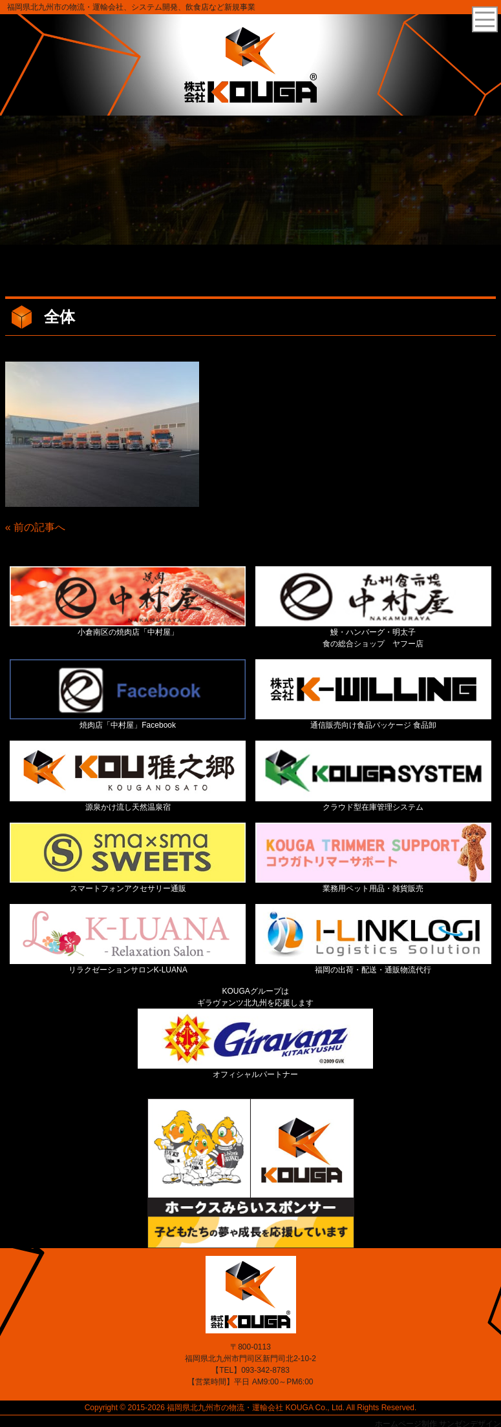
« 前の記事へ (35, 527)
